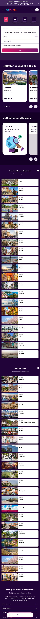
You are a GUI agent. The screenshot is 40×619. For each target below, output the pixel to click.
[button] (38, 3)
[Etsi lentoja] (6, 19)
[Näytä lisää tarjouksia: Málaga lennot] (36, 603)
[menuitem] (6, 20)
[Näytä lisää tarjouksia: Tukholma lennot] (36, 612)
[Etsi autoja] (25, 19)
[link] (7, 106)
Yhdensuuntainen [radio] (16, 28)
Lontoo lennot (6, 616)
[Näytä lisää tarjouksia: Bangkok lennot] (36, 607)
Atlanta (7, 88)
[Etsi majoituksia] (15, 19)
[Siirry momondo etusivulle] (11, 10)
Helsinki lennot (7, 598)
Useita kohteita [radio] (28, 28)
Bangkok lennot (7, 607)
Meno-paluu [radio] (6, 28)
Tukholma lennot (7, 611)
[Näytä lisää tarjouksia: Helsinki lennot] (36, 599)
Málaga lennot (6, 603)
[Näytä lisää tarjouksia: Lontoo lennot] (36, 616)
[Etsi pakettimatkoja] (34, 19)
